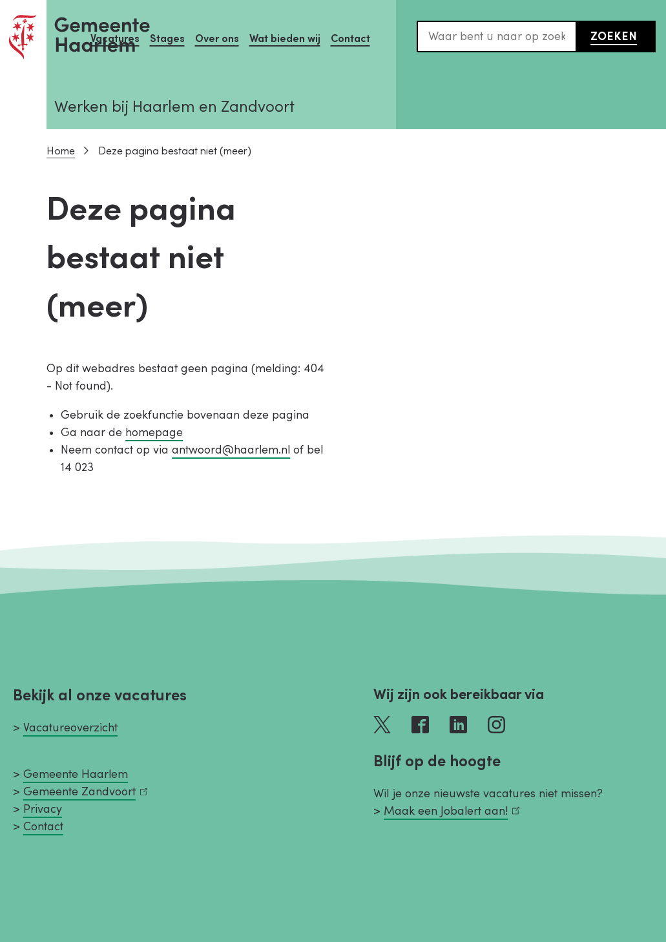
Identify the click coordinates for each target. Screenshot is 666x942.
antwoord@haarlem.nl (231, 450)
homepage (154, 432)
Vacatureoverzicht (70, 728)
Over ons (217, 39)
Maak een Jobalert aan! (451, 811)
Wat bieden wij (284, 39)
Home (61, 151)
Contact (350, 39)
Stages (167, 39)
